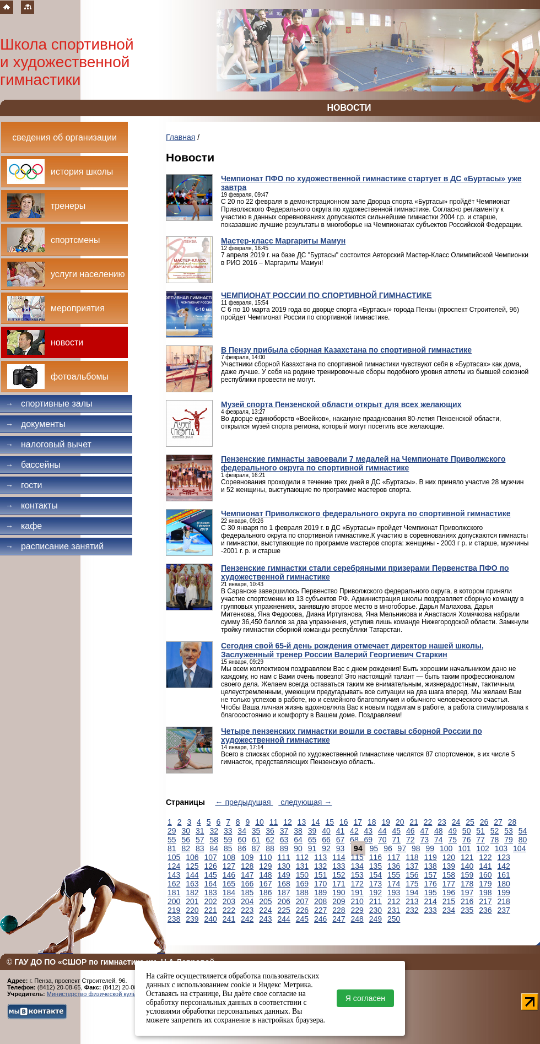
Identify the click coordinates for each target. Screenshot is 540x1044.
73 (424, 839)
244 (284, 919)
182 (192, 892)
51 (480, 830)
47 (424, 830)
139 (448, 866)
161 (504, 874)
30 (185, 830)
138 (430, 866)
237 (504, 910)
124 (174, 866)
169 (302, 883)
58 (213, 839)
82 (185, 848)
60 (241, 839)
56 (185, 839)
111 (284, 857)
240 (210, 919)
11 (273, 822)
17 (357, 822)
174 (393, 883)
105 (174, 857)
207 (302, 901)
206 (284, 901)
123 (504, 857)
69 (368, 839)
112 (302, 857)
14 (315, 822)
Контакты (32, 505)
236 (485, 910)
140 (467, 866)
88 (270, 848)
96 (388, 848)
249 (375, 919)
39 (312, 830)
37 (284, 830)
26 (484, 822)
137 (412, 866)
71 (396, 839)
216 (467, 901)
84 (213, 848)
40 (326, 830)
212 (393, 901)
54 (523, 830)
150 (302, 874)
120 (448, 857)
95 (374, 848)
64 (298, 839)
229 (357, 910)
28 (512, 822)
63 (284, 839)
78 (494, 839)
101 (464, 848)
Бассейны (33, 464)
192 (375, 892)
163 (192, 883)
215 (448, 901)
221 (210, 910)
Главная (180, 137)
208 (320, 901)
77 (480, 839)
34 (241, 830)
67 (340, 839)
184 (229, 892)
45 (396, 830)
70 (382, 839)
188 (302, 892)
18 (372, 822)
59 (228, 839)
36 (270, 830)
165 (229, 883)
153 (357, 874)
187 (284, 892)
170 (320, 883)
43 (368, 830)
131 (302, 866)
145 (210, 874)
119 (430, 857)
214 (430, 901)
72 (410, 839)
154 (375, 874)
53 (508, 830)
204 (247, 901)
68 (354, 839)
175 (412, 883)
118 (412, 857)
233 (430, 910)
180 (504, 883)
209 (338, 901)
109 (247, 857)
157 (430, 874)
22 (428, 822)
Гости (24, 485)
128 (247, 866)
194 (412, 892)
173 (375, 883)
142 (504, 866)
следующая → (305, 802)
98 (416, 848)
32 (213, 830)
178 (467, 883)
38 (298, 830)
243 (265, 919)
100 (446, 848)
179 (485, 883)
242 (247, 919)
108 (229, 857)
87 (256, 848)
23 (442, 822)
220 (192, 910)
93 (340, 848)
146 (229, 874)
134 (357, 866)
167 (265, 883)
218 (504, 901)
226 (302, 910)
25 (470, 822)
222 (229, 910)
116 (375, 857)
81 (172, 848)
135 (375, 866)
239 (192, 919)
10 (259, 822)
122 (485, 857)
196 (448, 892)
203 (229, 901)
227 (320, 910)
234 (448, 910)
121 (467, 857)
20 (400, 822)
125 (192, 866)
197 (467, 892)
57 (200, 839)
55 (172, 839)
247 (338, 919)
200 (174, 901)
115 (357, 857)
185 (247, 892)
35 (256, 830)
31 (200, 830)
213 (412, 901)
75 (452, 839)
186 (265, 892)
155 (393, 874)
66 (326, 839)
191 (357, 892)
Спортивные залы (49, 403)
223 (247, 910)
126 (210, 866)
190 (338, 892)
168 (284, 883)
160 (485, 874)
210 (357, 901)
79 (508, 839)
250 (393, 919)
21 (413, 822)
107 (210, 857)
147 (247, 874)
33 (228, 830)
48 (438, 830)
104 (519, 848)
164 (210, 883)
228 (338, 910)
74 (438, 839)
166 (247, 883)
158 (448, 874)
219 (174, 910)
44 (382, 830)
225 (284, 910)
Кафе (24, 526)
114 (338, 857)
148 (265, 874)
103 (501, 848)
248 (357, 919)
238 (174, 919)
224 (265, 910)
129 (265, 866)
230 (375, 910)
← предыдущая (244, 802)
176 (430, 883)
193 (393, 892)
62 (270, 839)
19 (385, 822)
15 (330, 822)
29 (172, 830)
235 (467, 910)
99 (430, 848)
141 (485, 866)
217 (485, 901)
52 (494, 830)
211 (375, 901)
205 (265, 901)
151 (320, 874)
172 (357, 883)
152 (338, 874)
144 (192, 874)
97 (402, 848)
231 (393, 910)
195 (430, 892)
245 (302, 919)
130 (284, 866)
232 (412, 910)
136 (393, 866)
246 (320, 919)
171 (338, 883)
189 (320, 892)
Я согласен (365, 998)
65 (312, 839)
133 (338, 866)
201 (192, 901)
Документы (36, 424)
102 (483, 848)
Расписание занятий (55, 546)
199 (504, 892)
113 (320, 857)
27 (498, 822)
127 (229, 866)
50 (466, 830)
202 (210, 901)
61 (256, 839)
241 (229, 919)
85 (228, 848)
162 (174, 883)
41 (340, 830)
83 (200, 848)
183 (210, 892)
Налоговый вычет (48, 444)
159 (467, 874)
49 (452, 830)
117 (393, 857)
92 (326, 848)
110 (265, 857)
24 (456, 822)
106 (192, 857)
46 (410, 830)
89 (284, 848)
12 (287, 822)
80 (523, 839)
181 (174, 892)
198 (485, 892)
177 (448, 883)
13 (302, 822)
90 (298, 848)
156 (412, 874)
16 (343, 822)
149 (284, 874)
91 (312, 848)
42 (354, 830)
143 (174, 874)
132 (320, 866)
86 (241, 848)
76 (466, 839)
